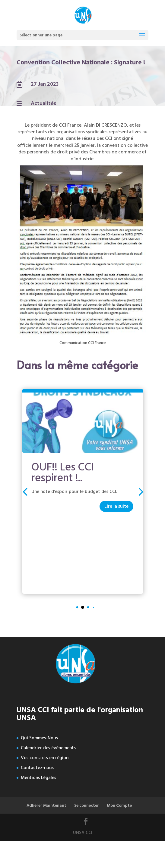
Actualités (43, 103)
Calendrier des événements (48, 748)
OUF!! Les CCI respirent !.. (62, 472)
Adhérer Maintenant (46, 805)
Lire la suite (116, 506)
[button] (140, 491)
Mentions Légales (38, 777)
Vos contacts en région (44, 758)
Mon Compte (119, 805)
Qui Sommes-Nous (39, 738)
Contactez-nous (37, 768)
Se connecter (86, 805)
